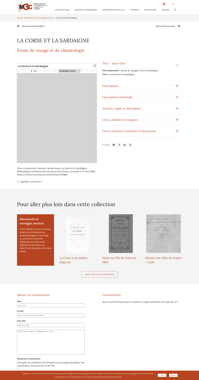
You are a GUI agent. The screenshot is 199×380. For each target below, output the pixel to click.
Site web (21, 321)
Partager (106, 145)
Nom (19, 301)
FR (173, 4)
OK (162, 375)
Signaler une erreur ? (31, 181)
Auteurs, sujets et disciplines (121, 108)
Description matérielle (117, 97)
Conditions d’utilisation (28, 359)
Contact (166, 10)
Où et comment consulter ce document (129, 131)
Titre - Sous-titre (113, 63)
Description (110, 86)
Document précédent (33, 26)
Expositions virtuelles (113, 10)
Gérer (173, 375)
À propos (134, 10)
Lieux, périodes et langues (120, 120)
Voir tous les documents (99, 274)
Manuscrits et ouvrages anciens (39, 18)
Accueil (20, 18)
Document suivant (165, 26)
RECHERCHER (150, 10)
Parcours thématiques (86, 10)
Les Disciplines (62, 10)
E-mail (20, 311)
